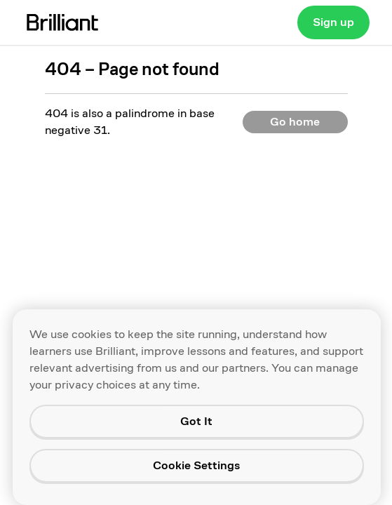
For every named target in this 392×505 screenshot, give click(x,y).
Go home (295, 121)
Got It (196, 421)
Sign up (333, 22)
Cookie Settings (196, 465)
